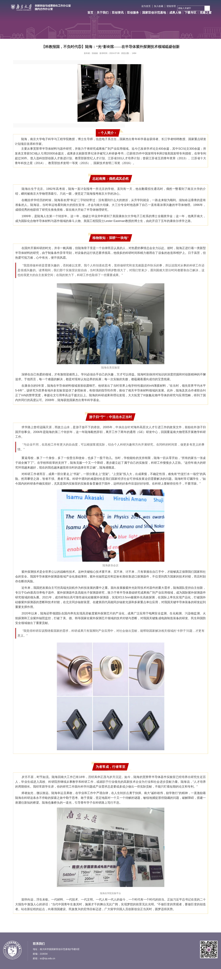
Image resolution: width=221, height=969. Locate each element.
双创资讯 (118, 12)
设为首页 (146, 6)
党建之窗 (206, 12)
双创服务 (133, 12)
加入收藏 (158, 6)
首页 (90, 12)
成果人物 (175, 12)
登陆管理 (171, 6)
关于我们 (103, 12)
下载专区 (190, 12)
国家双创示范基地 (154, 12)
